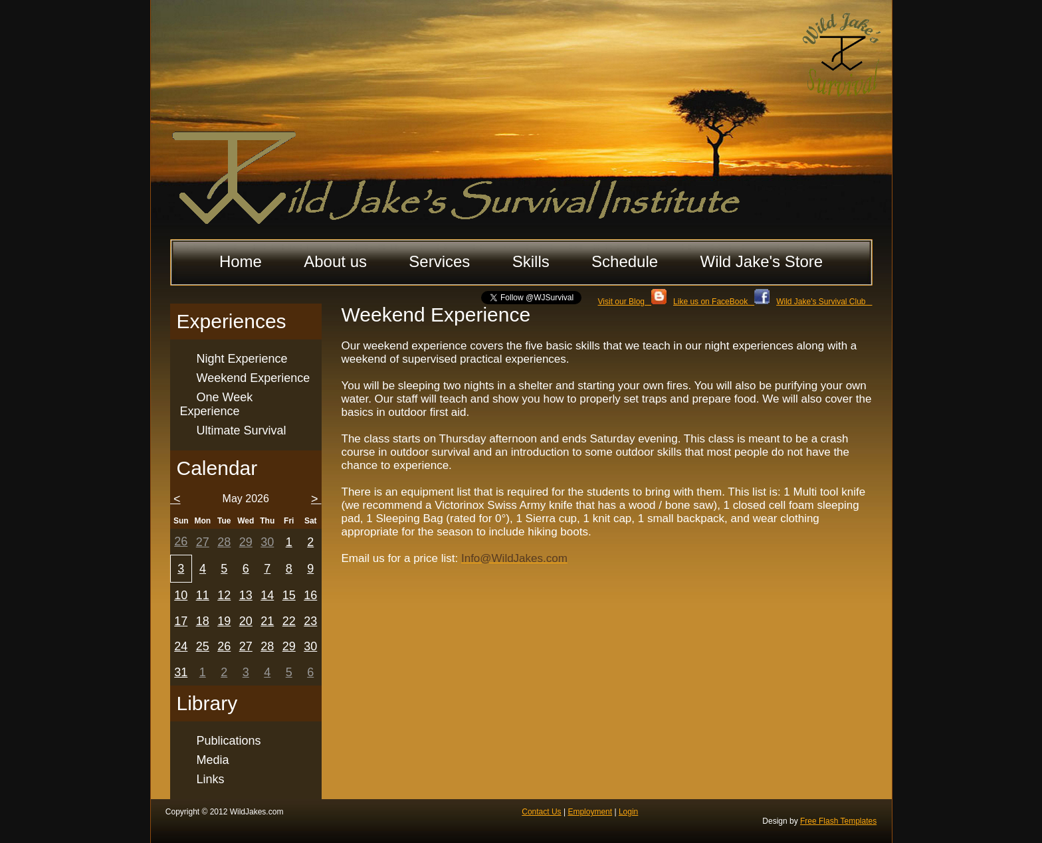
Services (439, 261)
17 (180, 621)
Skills (531, 261)
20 (246, 621)
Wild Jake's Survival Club (824, 301)
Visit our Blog (632, 301)
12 (224, 595)
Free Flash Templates (838, 821)
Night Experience (242, 358)
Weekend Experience (253, 378)
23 (310, 621)
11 (202, 595)
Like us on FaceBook (721, 301)
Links (211, 779)
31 (180, 672)
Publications (229, 740)
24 (180, 646)
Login (628, 811)
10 (180, 595)
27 (202, 542)
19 (224, 621)
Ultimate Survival (241, 430)
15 (289, 595)
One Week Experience (216, 404)
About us (335, 261)
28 (224, 542)
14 (267, 595)
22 (289, 621)
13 (246, 595)
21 (267, 621)
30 (267, 542)
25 (202, 646)
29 (246, 542)
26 (180, 541)
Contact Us (541, 811)
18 (202, 621)
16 (310, 595)
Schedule (624, 261)
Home (240, 261)
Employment (590, 811)
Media (213, 760)
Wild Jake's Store (761, 261)
